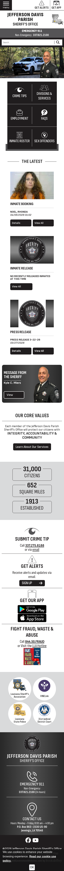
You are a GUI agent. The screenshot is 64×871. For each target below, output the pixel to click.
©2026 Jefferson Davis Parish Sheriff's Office (32, 849)
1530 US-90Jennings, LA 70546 (34, 828)
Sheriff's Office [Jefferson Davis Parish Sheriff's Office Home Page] (32, 758)
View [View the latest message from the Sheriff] (10, 395)
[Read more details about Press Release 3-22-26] (20, 351)
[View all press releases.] (43, 351)
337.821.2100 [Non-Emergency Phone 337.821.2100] (27, 792)
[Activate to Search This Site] (57, 42)
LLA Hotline (39, 646)
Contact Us (32, 818)
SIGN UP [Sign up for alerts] (32, 583)
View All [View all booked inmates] (39, 223)
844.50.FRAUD (34, 641)
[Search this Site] (27, 42)
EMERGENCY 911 (32, 31)
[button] (6, 5)
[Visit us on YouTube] (35, 841)
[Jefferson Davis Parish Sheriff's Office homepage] (32, 19)
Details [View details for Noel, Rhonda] (16, 223)
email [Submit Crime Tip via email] (35, 549)
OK (32, 867)
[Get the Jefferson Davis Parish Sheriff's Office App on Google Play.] (32, 609)
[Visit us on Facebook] (28, 841)
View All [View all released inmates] (16, 286)
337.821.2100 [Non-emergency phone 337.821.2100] (41, 35)
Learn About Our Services (32, 447)
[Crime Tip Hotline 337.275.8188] (34, 545)
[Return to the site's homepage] (32, 743)
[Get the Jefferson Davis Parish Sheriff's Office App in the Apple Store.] (32, 618)
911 (41, 784)
